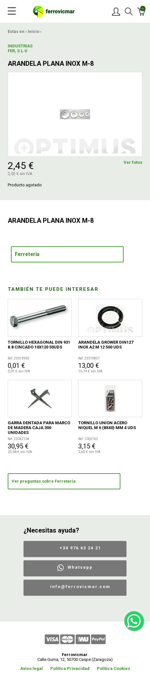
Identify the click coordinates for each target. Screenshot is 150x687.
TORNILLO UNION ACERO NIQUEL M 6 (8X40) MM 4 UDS (107, 425)
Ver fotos (133, 162)
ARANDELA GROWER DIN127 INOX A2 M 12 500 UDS (105, 344)
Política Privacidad (69, 668)
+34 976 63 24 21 (80, 547)
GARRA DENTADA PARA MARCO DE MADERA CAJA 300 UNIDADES (39, 427)
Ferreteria (27, 254)
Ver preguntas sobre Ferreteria (44, 481)
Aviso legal (31, 668)
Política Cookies (113, 668)
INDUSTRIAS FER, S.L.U (20, 48)
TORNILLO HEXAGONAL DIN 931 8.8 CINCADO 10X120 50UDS (39, 344)
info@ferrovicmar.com (80, 586)
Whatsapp (80, 567)
